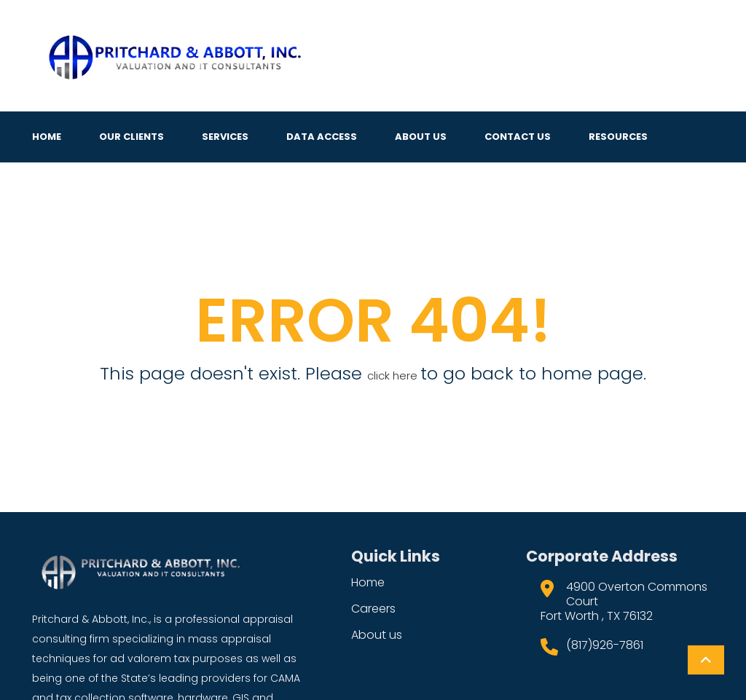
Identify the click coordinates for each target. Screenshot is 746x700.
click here (393, 375)
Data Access (321, 136)
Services (225, 136)
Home (46, 136)
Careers (373, 608)
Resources (618, 136)
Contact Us (517, 136)
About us (376, 634)
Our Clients (131, 136)
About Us (421, 136)
